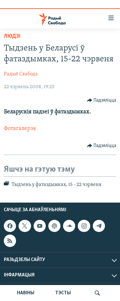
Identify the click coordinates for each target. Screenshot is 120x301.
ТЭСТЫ (63, 293)
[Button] (101, 100)
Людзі (12, 36)
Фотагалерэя (20, 129)
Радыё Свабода (21, 74)
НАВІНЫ (25, 293)
